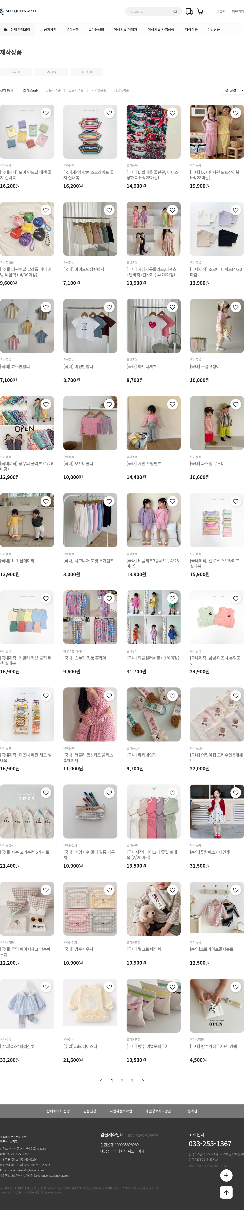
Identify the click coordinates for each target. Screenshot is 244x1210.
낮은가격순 (53, 90)
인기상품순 (30, 90)
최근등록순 (121, 90)
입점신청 (89, 1111)
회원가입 (238, 11)
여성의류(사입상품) (161, 29)
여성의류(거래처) (126, 29)
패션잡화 (87, 72)
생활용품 (51, 72)
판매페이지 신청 (58, 1111)
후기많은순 (98, 90)
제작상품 (191, 29)
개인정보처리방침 (158, 1111)
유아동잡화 (96, 29)
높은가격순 (75, 90)
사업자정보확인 (121, 1111)
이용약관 (191, 1111)
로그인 (220, 11)
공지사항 (50, 29)
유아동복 (72, 29)
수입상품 (213, 29)
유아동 (16, 72)
